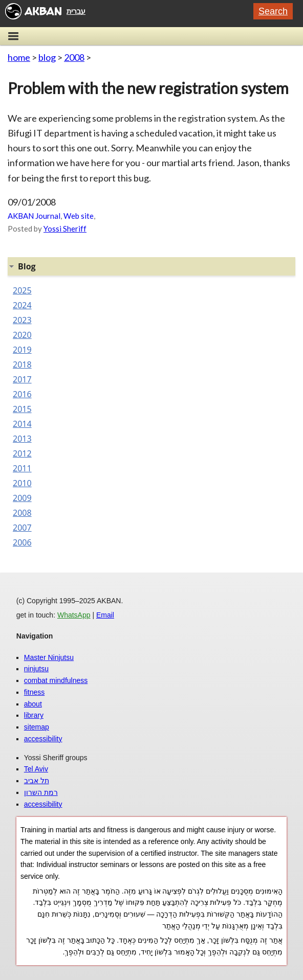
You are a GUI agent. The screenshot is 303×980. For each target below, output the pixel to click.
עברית (76, 11)
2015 (22, 409)
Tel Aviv (36, 769)
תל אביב (36, 781)
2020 (22, 334)
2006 (22, 542)
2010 (22, 483)
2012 (22, 453)
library (34, 715)
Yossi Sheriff (65, 228)
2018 (22, 364)
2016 (22, 394)
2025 (22, 290)
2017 (22, 379)
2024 (22, 305)
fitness (34, 692)
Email (105, 615)
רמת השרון (41, 792)
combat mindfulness (56, 680)
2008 (74, 57)
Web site (78, 215)
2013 (22, 438)
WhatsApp (74, 615)
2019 (22, 349)
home (19, 57)
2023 (22, 320)
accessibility (43, 739)
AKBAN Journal (34, 215)
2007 (22, 527)
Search (273, 11)
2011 (22, 468)
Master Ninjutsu (49, 657)
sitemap (36, 727)
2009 (22, 498)
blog (47, 57)
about (33, 704)
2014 (22, 423)
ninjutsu (36, 669)
